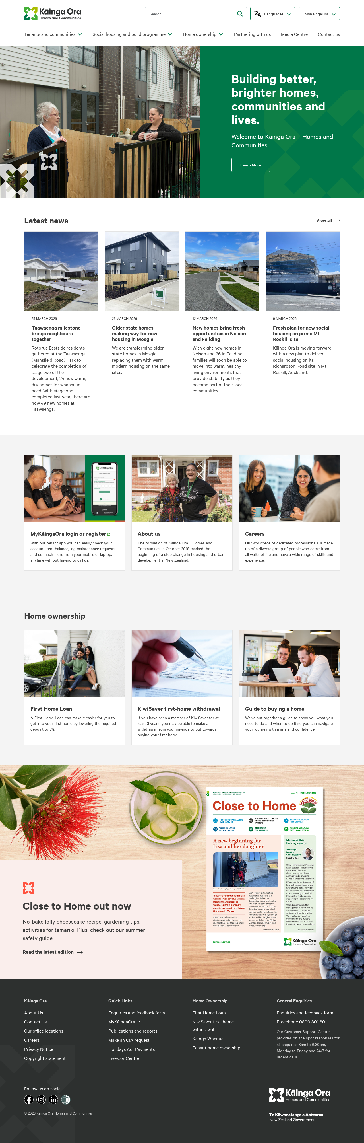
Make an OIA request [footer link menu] (129, 1040)
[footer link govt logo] (304, 1117)
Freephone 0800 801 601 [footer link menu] (302, 1021)
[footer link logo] (299, 1095)
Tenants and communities (49, 34)
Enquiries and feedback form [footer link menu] (136, 1012)
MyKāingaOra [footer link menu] (122, 1021)
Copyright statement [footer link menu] (45, 1058)
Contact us (329, 34)
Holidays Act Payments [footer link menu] (131, 1049)
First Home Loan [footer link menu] (209, 1012)
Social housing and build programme (129, 34)
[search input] (196, 13)
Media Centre (294, 34)
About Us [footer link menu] (33, 1012)
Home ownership (199, 34)
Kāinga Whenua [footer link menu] (208, 1038)
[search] (240, 14)
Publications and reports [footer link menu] (132, 1030)
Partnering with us (252, 34)
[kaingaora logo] (52, 13)
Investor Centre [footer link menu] (123, 1058)
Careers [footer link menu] (32, 1040)
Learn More (250, 165)
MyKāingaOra (316, 14)
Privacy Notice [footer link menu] (38, 1049)
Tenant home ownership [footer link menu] (216, 1047)
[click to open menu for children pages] (79, 34)
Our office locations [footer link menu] (43, 1030)
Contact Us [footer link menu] (35, 1021)
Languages (274, 14)
